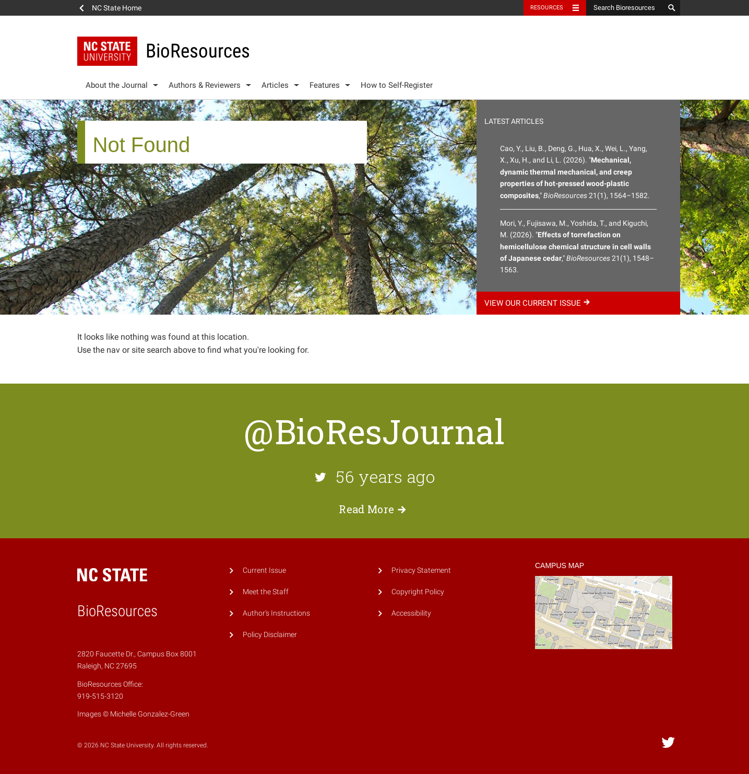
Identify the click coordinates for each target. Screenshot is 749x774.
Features (325, 85)
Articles (275, 85)
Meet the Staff (266, 591)
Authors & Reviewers (205, 85)
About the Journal (117, 85)
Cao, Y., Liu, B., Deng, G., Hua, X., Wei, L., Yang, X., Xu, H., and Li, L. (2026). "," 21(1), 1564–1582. (575, 172)
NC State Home (116, 8)
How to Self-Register (397, 85)
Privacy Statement (421, 570)
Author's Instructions (276, 613)
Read (374, 509)
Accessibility (411, 613)
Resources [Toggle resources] (547, 7)
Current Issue (264, 570)
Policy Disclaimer (270, 634)
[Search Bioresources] (625, 8)
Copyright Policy (417, 591)
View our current (538, 303)
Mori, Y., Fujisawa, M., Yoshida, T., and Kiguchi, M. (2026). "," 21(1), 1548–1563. (577, 246)
